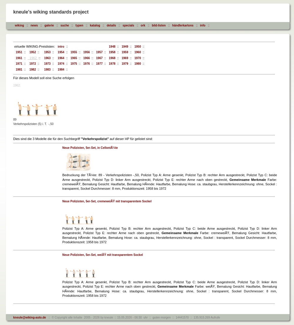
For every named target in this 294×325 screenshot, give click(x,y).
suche (65, 25)
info (202, 25)
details (111, 25)
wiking (19, 25)
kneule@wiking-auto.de (29, 317)
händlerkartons (182, 25)
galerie (49, 25)
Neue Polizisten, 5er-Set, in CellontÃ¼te (90, 147)
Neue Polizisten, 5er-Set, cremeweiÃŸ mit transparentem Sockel (106, 201)
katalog (95, 25)
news (34, 25)
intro (60, 46)
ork (143, 25)
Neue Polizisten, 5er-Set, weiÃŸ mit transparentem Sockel (102, 254)
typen (79, 25)
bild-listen (159, 25)
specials (128, 25)
